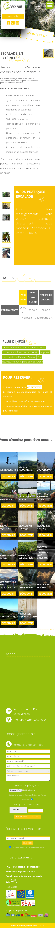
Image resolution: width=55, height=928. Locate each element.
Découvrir (8, 476)
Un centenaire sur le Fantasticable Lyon (24, 347)
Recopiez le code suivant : (27, 804)
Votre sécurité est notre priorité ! (20, 352)
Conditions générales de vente (24, 876)
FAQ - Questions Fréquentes (23, 866)
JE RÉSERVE (34, 387)
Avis (11, 882)
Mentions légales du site (20, 871)
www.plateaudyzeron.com (24, 925)
